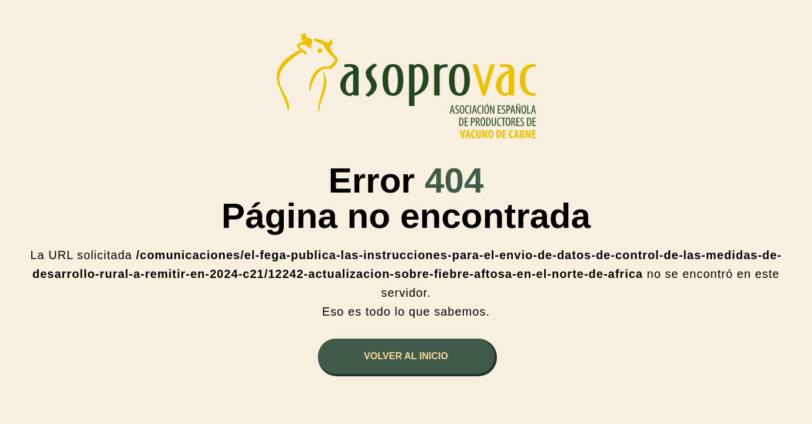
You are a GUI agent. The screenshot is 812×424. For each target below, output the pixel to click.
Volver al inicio (406, 356)
